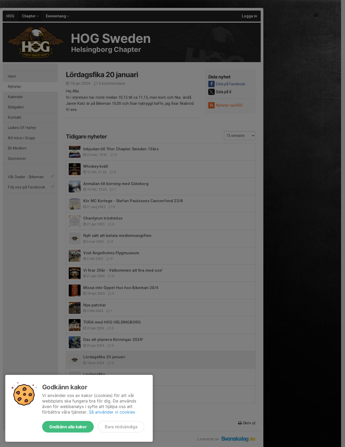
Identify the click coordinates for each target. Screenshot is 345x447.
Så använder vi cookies (112, 412)
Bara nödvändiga (121, 426)
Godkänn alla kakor (68, 426)
